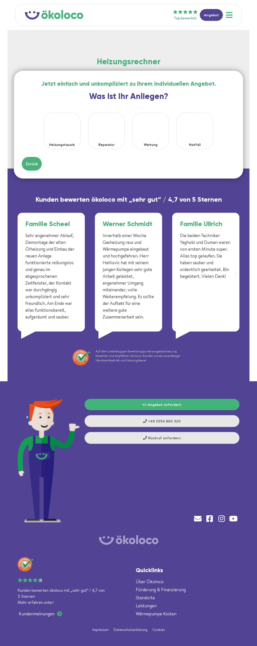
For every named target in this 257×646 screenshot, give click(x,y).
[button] (21, 273)
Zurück (32, 164)
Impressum (100, 629)
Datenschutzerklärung (130, 629)
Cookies (158, 629)
